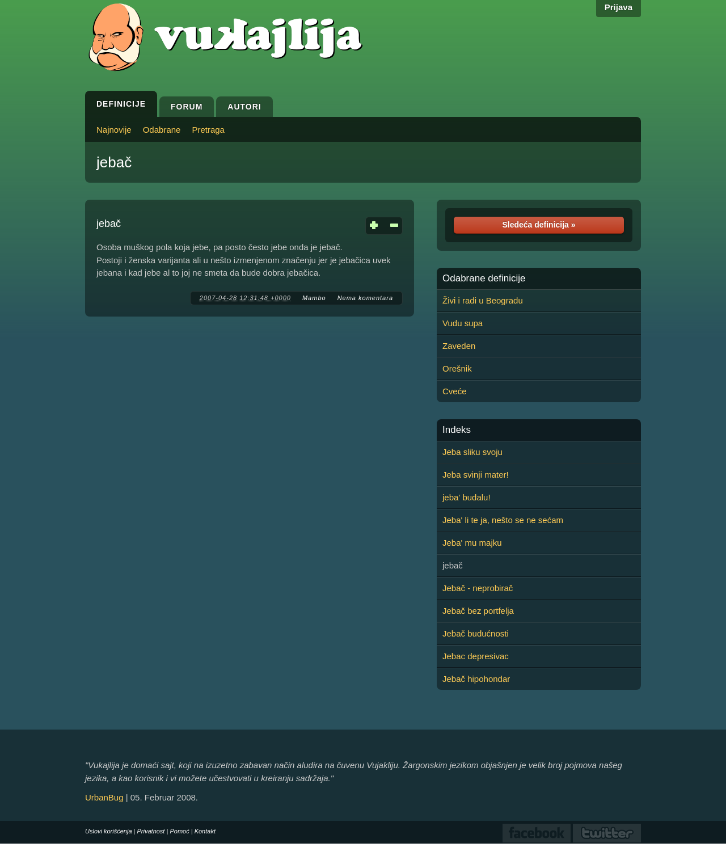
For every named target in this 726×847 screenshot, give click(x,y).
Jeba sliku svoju (472, 452)
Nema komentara (365, 297)
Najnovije (114, 129)
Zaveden (458, 346)
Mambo (314, 297)
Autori (244, 106)
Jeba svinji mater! (475, 474)
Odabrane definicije (483, 278)
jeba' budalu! (466, 497)
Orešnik (457, 368)
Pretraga (208, 129)
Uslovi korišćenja (108, 831)
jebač (114, 162)
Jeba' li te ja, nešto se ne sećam (502, 520)
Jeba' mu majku (472, 542)
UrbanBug (104, 797)
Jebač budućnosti (475, 633)
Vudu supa (462, 323)
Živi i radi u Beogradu (482, 300)
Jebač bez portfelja (478, 611)
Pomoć (179, 831)
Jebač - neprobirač (477, 588)
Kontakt (205, 831)
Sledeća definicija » (538, 224)
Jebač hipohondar (476, 679)
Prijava (618, 7)
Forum (186, 106)
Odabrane (162, 129)
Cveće (454, 391)
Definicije (121, 103)
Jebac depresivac (475, 656)
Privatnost (151, 831)
